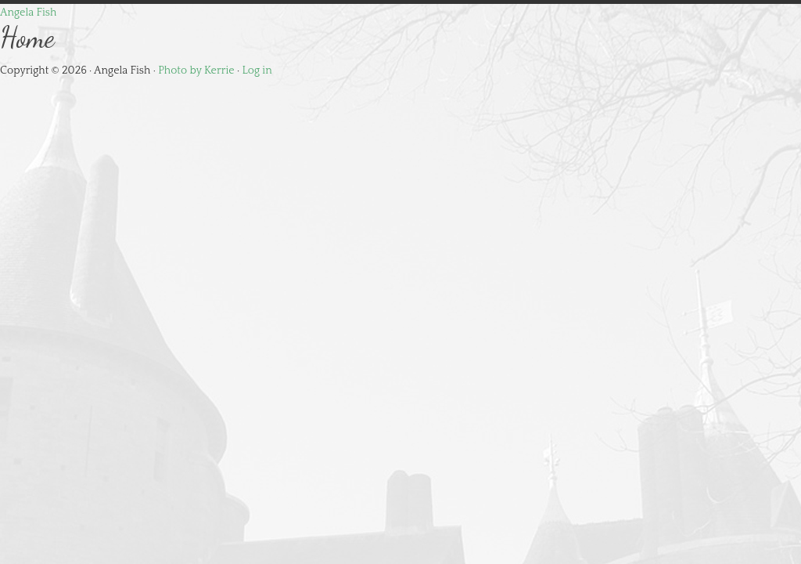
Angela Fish (28, 12)
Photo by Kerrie (196, 70)
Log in (257, 70)
